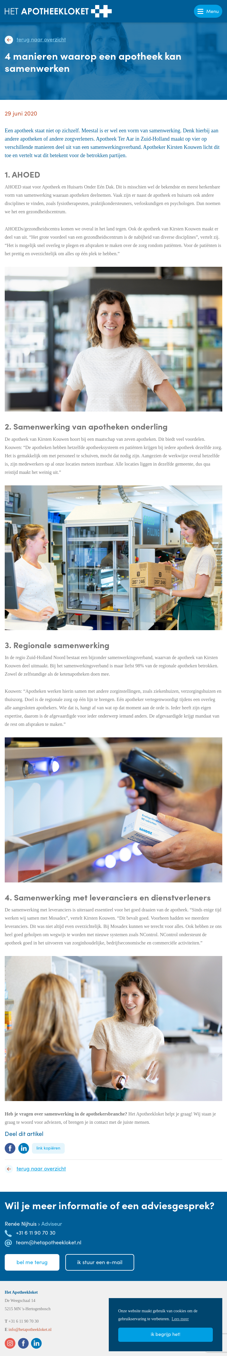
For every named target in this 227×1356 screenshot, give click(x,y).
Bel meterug (32, 1262)
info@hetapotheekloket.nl (30, 1329)
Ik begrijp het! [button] (165, 1334)
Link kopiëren (48, 1148)
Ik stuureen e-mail (99, 1262)
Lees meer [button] (180, 1319)
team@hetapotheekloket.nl (48, 1242)
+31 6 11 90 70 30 (36, 1232)
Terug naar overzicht (41, 39)
